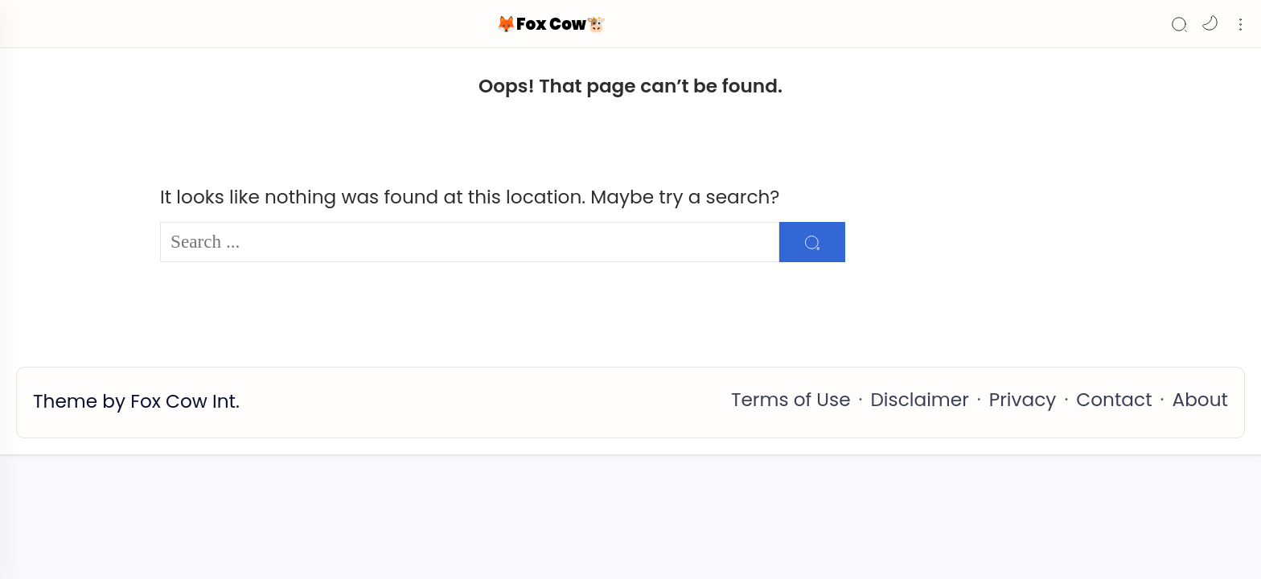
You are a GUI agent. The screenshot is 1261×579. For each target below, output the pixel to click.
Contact (1114, 400)
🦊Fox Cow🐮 (551, 24)
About (1200, 400)
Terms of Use (791, 400)
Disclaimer (919, 400)
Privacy (1023, 400)
